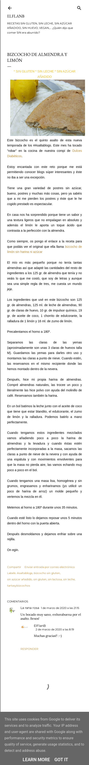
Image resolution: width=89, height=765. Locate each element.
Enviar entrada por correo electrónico (49, 567)
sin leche (69, 579)
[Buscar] (79, 7)
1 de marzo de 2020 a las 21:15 (60, 608)
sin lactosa (55, 579)
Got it (61, 759)
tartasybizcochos (18, 585)
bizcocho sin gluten (47, 573)
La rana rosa (29, 608)
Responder (29, 649)
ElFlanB (15, 16)
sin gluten (40, 579)
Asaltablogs (24, 573)
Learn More (36, 759)
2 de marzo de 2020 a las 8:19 (55, 629)
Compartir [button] (14, 567)
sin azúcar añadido (19, 579)
